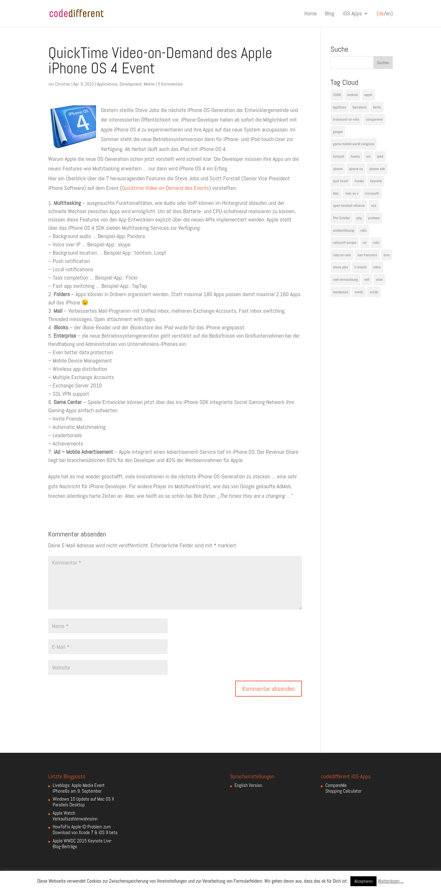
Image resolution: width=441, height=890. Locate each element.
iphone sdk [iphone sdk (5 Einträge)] (377, 168)
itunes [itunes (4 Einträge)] (359, 180)
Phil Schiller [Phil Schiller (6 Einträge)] (341, 218)
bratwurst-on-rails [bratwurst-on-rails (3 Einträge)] (346, 119)
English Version (248, 785)
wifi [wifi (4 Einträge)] (367, 279)
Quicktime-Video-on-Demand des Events (165, 187)
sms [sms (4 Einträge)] (387, 255)
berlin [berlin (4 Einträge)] (377, 107)
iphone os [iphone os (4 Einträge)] (356, 168)
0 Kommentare (170, 84)
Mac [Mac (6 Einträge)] (336, 193)
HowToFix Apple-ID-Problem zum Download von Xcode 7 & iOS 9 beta (85, 829)
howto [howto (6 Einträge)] (355, 156)
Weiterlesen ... (391, 881)
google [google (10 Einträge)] (338, 131)
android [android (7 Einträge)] (352, 94)
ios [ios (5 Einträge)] (368, 156)
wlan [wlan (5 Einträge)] (379, 279)
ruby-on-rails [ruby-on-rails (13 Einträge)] (342, 255)
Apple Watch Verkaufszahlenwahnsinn (75, 816)
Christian (63, 84)
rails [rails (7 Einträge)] (364, 230)
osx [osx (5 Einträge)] (373, 205)
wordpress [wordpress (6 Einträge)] (340, 292)
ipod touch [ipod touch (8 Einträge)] (340, 180)
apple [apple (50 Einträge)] (368, 94)
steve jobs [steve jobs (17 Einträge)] (340, 267)
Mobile (149, 84)
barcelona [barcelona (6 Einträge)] (360, 107)
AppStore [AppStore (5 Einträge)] (339, 107)
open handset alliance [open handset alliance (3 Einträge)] (349, 205)
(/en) (385, 14)
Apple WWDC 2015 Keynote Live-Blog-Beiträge (82, 843)
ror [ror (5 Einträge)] (365, 242)
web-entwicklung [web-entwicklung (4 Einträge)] (345, 279)
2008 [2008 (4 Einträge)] (337, 94)
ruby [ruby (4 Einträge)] (376, 242)
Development (131, 84)
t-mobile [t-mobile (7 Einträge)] (361, 267)
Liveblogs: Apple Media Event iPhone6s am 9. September (79, 788)
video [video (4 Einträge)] (377, 267)
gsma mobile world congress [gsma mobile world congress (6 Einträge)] (354, 143)
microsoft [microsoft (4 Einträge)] (372, 193)
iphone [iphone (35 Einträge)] (338, 168)
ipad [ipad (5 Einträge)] (380, 156)
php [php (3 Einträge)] (359, 218)
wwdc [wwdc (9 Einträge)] (359, 292)
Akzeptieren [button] (363, 881)
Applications (107, 84)
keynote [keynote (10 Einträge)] (376, 180)
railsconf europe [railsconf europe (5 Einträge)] (344, 242)
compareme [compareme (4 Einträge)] (374, 119)
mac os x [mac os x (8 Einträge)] (351, 193)
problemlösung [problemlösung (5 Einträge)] (343, 230)
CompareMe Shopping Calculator (343, 788)
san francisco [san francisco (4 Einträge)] (367, 255)
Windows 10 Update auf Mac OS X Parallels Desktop (83, 802)
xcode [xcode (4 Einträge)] (374, 292)
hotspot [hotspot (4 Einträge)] (339, 156)
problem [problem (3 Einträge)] (374, 218)
